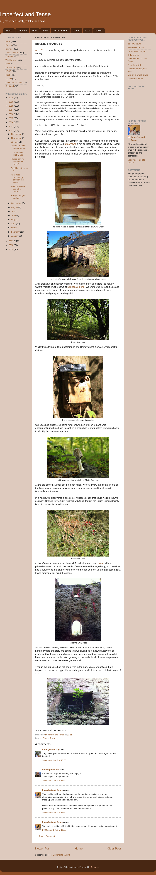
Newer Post (42, 848)
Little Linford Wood (14, 82)
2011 (11, 241)
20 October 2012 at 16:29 (54, 780)
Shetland (9, 86)
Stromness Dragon (137, 51)
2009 (11, 249)
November (16, 138)
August (14, 207)
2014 (11, 122)
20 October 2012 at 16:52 (54, 830)
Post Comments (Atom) (59, 855)
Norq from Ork (134, 65)
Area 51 (39, 50)
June (13, 215)
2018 (11, 106)
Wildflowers (10, 60)
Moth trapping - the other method (18, 188)
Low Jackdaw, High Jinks (17, 153)
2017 (11, 110)
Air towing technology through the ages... (17, 179)
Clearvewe (70, 144)
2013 (11, 126)
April (13, 223)
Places (76, 30)
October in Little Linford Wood (18, 147)
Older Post (114, 848)
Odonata (22, 30)
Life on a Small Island (138, 75)
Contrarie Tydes (135, 78)
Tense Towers (60, 30)
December (16, 134)
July (13, 211)
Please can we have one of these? (17, 161)
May (13, 219)
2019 (11, 102)
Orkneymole (133, 55)
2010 (11, 245)
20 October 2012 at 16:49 (54, 813)
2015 (11, 118)
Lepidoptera (11, 67)
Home (9, 30)
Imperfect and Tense (25, 14)
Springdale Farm (76, 287)
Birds (45, 30)
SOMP (98, 30)
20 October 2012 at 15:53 (54, 760)
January (15, 236)
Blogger (94, 867)
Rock (52, 738)
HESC (8, 71)
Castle (100, 563)
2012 (11, 130)
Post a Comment (47, 836)
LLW (87, 30)
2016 (11, 114)
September (16, 203)
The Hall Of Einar (136, 47)
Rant (34, 30)
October (15, 142)
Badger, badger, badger (18, 196)
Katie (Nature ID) (50, 749)
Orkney (8, 49)
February (15, 232)
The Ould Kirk (134, 44)
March (14, 228)
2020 (11, 97)
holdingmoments (50, 769)
